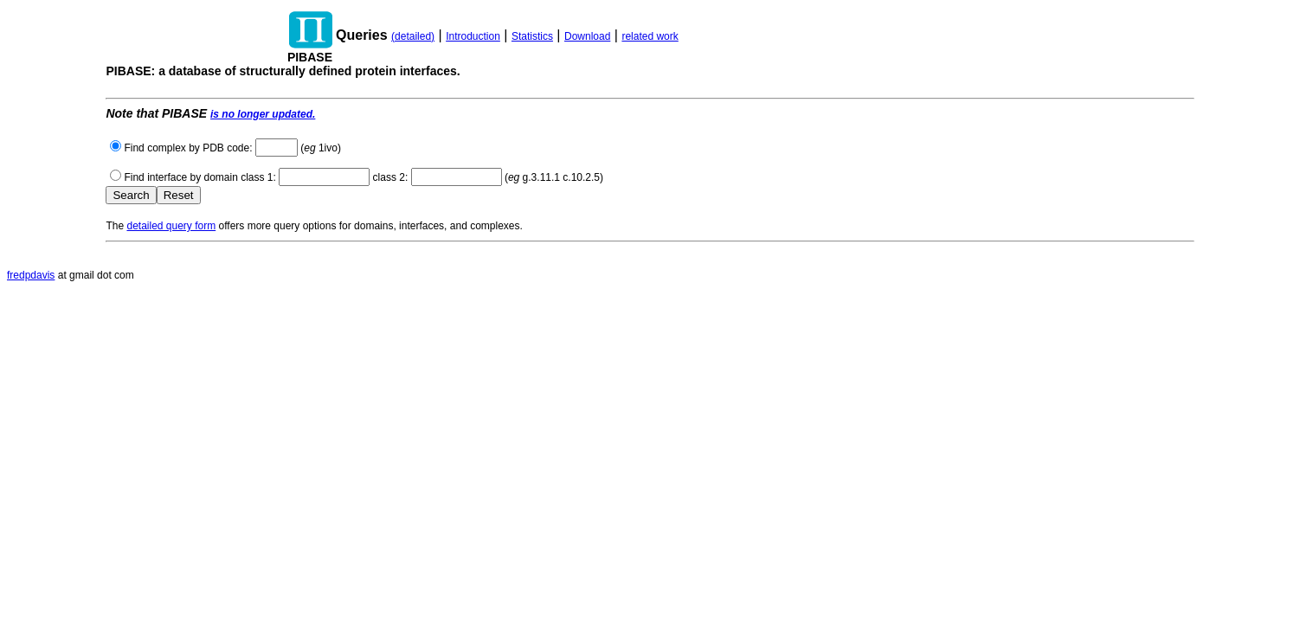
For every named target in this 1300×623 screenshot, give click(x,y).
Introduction (473, 36)
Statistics (532, 36)
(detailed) (412, 36)
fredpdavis (31, 275)
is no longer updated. (262, 114)
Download (587, 36)
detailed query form (171, 226)
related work (649, 36)
